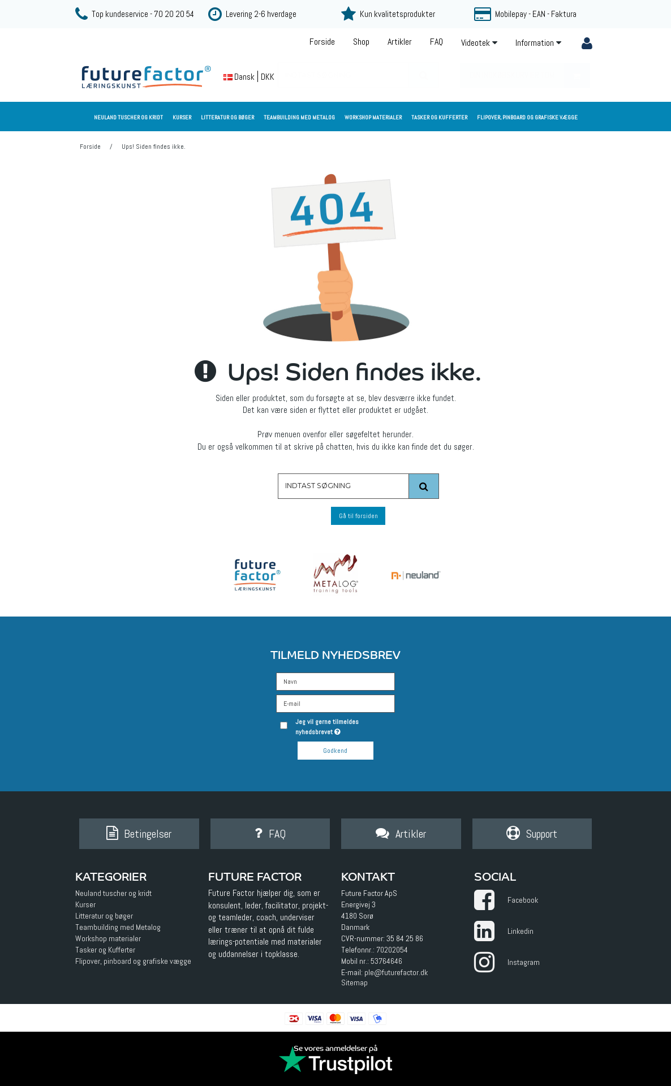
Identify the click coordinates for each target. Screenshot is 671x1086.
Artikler (400, 42)
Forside (322, 42)
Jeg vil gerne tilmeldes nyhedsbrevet (344, 726)
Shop (361, 42)
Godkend (335, 750)
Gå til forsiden (358, 515)
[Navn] (335, 680)
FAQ (436, 42)
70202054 (392, 950)
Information (538, 43)
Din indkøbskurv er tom (530, 75)
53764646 (386, 961)
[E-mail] (335, 702)
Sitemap (354, 983)
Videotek (479, 43)
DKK (267, 76)
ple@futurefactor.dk (396, 973)
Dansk (239, 76)
